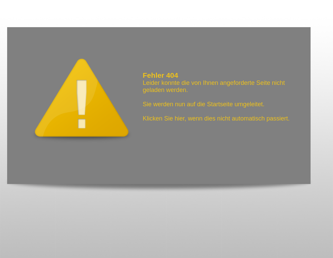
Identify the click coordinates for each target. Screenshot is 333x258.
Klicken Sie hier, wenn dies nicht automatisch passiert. (216, 118)
